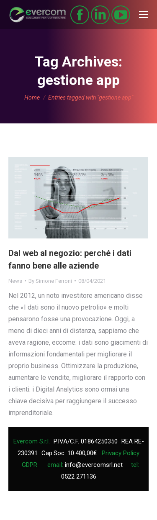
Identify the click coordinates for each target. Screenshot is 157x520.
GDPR (29, 465)
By (50, 281)
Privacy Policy (120, 453)
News (15, 281)
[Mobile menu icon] (144, 15)
